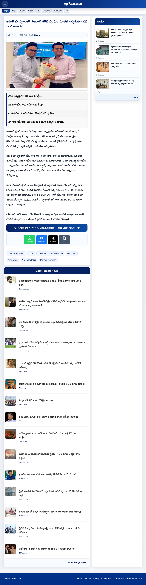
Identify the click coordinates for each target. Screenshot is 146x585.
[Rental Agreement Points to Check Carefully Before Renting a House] (117, 52)
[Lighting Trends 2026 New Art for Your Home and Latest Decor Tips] (117, 69)
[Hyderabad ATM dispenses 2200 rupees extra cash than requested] (47, 494)
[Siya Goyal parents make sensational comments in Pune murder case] (47, 550)
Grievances (131, 578)
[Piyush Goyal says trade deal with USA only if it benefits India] (47, 476)
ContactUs (119, 578)
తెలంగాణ (46, 11)
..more (135, 97)
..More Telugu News (76, 562)
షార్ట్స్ (14, 11)
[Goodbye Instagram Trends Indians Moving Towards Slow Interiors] (117, 86)
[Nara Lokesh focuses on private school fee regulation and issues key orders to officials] (47, 531)
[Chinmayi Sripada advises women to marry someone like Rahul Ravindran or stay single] (47, 366)
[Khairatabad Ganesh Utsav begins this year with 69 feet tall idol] (47, 385)
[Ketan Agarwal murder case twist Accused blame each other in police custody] (47, 305)
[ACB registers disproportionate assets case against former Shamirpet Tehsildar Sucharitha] (47, 513)
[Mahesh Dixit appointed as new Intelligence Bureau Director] (47, 418)
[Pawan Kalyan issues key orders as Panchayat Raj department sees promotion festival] (47, 284)
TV (66, 11)
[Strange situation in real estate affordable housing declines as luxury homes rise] (117, 35)
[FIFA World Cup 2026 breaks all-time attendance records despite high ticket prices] (47, 346)
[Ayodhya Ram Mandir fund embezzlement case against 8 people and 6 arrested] (47, 437)
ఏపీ (38, 11)
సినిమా (30, 11)
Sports (37, 35)
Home (80, 578)
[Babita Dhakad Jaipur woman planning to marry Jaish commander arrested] (47, 325)
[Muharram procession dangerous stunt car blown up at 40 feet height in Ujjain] (47, 457)
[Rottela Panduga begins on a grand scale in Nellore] (47, 402)
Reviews (58, 11)
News (22, 11)
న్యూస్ (6, 11)
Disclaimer (106, 578)
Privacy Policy (92, 578)
